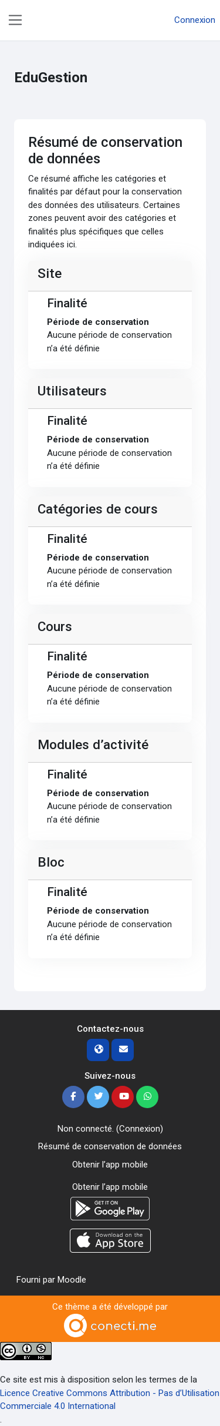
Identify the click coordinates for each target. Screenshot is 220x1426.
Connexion (194, 20)
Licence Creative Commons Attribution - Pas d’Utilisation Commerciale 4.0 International (109, 1400)
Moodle (71, 1279)
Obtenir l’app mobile (110, 1164)
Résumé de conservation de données (110, 1146)
